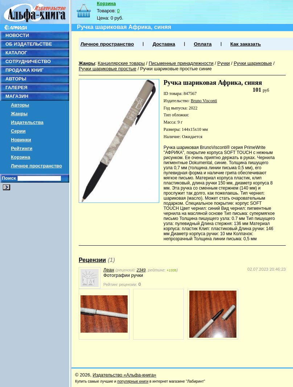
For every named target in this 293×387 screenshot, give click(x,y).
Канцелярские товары (121, 63)
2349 (141, 270)
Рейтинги (21, 148)
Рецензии (92, 260)
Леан (108, 269)
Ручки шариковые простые (107, 68)
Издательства (27, 122)
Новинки (21, 139)
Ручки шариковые (253, 63)
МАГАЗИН (16, 96)
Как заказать (245, 44)
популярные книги (132, 381)
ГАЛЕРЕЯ (16, 87)
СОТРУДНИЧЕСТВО (28, 61)
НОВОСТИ (17, 35)
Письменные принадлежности (181, 63)
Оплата (202, 44)
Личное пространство (36, 165)
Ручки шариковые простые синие (176, 68)
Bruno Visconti (204, 100)
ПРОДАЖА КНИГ (24, 70)
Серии (18, 131)
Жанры (19, 113)
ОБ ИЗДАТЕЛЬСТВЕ (28, 44)
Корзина (20, 157)
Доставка (164, 44)
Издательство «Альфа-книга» (124, 375)
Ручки (223, 63)
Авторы (20, 105)
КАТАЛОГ (16, 52)
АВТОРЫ (15, 79)
